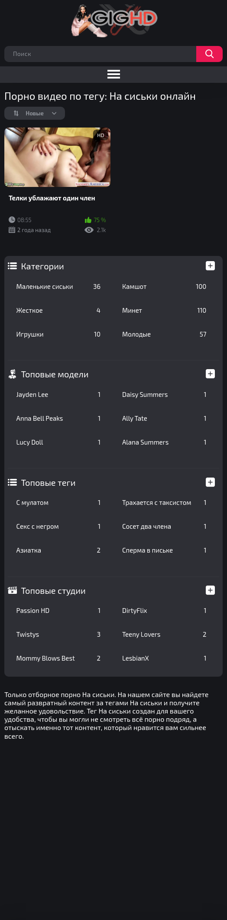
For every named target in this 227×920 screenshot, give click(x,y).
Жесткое (58, 310)
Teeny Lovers (164, 634)
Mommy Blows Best (58, 658)
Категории (42, 266)
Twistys (58, 634)
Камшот (164, 286)
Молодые (164, 334)
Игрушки (58, 334)
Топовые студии (53, 590)
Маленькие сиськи (58, 286)
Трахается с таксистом (164, 502)
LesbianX (164, 658)
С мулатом (58, 502)
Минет (164, 310)
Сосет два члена (164, 526)
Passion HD (58, 610)
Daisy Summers (164, 394)
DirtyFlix (164, 610)
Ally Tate (164, 418)
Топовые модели (55, 374)
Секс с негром (58, 526)
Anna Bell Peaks (58, 418)
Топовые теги (48, 482)
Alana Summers (164, 442)
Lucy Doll (58, 442)
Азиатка (58, 550)
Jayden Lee (58, 394)
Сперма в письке (164, 550)
